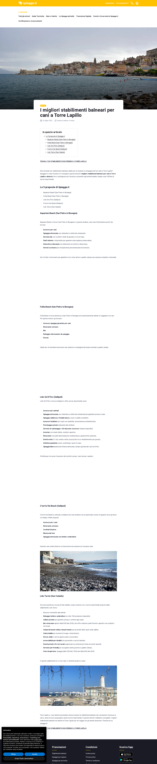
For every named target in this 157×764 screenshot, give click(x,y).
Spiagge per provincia (59, 761)
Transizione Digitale (83, 16)
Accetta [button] (34, 754)
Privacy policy (91, 757)
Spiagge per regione (59, 757)
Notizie (43, 105)
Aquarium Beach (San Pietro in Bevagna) (61, 139)
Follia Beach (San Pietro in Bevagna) (60, 143)
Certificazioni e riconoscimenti (30, 21)
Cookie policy (90, 753)
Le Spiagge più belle (66, 16)
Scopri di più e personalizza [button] (24, 758)
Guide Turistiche (38, 16)
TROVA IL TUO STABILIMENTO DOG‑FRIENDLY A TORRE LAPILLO (63, 161)
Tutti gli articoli (24, 16)
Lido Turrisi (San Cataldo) (56, 152)
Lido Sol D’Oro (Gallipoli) (55, 146)
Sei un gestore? (122, 3)
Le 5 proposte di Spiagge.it (55, 136)
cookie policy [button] (38, 739)
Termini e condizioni (93, 761)
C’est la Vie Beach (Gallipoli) (57, 149)
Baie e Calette (51, 16)
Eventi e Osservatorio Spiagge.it (105, 16)
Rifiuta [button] (13, 754)
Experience (110, 3)
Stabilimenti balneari (59, 753)
